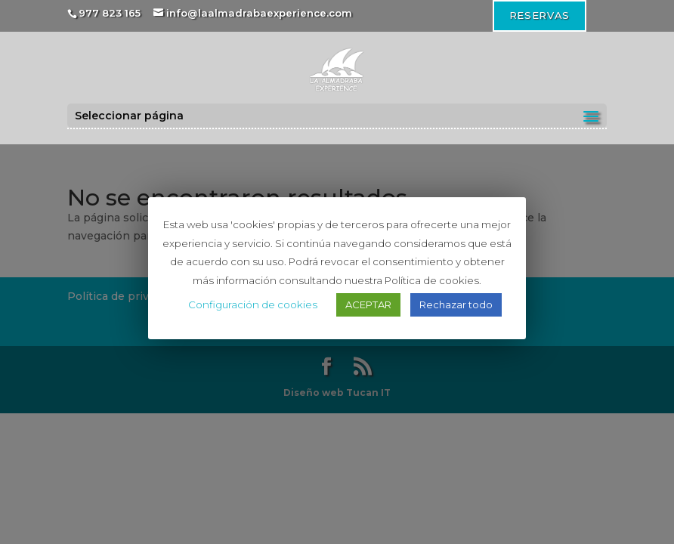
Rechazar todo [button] (456, 304)
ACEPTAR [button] (368, 304)
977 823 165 (110, 13)
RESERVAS (539, 15)
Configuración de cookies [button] (252, 304)
